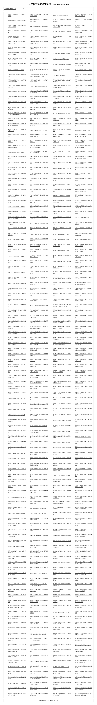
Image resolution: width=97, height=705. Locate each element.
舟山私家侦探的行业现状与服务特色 (17, 667)
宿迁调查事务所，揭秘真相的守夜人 (62, 420)
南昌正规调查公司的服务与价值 (16, 152)
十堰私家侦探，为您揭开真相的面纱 (62, 563)
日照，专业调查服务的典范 (82, 218)
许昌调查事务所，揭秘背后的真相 (61, 475)
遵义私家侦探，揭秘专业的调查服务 (17, 683)
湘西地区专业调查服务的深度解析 (61, 196)
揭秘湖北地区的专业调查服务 (82, 130)
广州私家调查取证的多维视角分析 (38, 86)
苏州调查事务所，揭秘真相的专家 (16, 415)
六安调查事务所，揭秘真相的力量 (16, 458)
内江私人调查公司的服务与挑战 (16, 256)
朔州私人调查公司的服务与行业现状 (62, 278)
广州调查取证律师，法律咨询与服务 (17, 92)
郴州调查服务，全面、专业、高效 (38, 130)
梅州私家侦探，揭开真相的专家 (38, 634)
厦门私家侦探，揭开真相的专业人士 (17, 497)
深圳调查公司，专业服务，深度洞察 (62, 31)
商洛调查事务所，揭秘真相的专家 (61, 431)
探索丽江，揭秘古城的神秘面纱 (83, 437)
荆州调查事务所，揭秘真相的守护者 (62, 448)
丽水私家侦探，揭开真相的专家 (61, 667)
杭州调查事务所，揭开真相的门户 (16, 398)
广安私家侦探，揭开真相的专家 (38, 513)
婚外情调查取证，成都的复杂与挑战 (17, 20)
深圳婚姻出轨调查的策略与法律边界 (62, 64)
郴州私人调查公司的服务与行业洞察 (17, 283)
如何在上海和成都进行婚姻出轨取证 (39, 26)
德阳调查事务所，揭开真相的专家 (16, 409)
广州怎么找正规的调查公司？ (60, 75)
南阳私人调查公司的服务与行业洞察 (39, 305)
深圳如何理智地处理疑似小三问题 (83, 70)
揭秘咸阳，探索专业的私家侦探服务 (39, 535)
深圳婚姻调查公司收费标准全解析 (61, 53)
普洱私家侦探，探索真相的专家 (16, 546)
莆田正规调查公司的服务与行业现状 (62, 113)
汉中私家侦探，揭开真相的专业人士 (62, 535)
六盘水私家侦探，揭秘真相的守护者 (62, 541)
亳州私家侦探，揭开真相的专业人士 (39, 574)
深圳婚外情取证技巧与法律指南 (61, 59)
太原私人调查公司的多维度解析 (83, 239)
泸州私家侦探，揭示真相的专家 (38, 508)
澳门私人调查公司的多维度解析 (61, 234)
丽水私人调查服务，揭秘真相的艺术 (62, 261)
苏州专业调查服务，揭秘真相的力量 (62, 168)
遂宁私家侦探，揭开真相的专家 (83, 645)
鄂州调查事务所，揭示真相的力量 (16, 453)
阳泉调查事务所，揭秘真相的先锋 (61, 442)
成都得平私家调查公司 (44, 700)
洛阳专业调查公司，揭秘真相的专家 (39, 223)
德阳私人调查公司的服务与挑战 (61, 250)
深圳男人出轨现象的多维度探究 (16, 70)
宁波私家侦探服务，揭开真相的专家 (39, 661)
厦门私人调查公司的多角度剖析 (16, 239)
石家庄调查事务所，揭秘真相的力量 (39, 404)
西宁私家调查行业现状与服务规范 (61, 612)
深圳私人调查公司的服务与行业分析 (39, 234)
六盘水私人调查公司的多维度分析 (16, 272)
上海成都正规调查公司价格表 (60, 15)
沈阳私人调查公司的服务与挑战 (61, 239)
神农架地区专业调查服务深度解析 (16, 207)
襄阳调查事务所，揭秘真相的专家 (38, 448)
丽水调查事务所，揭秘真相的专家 (38, 426)
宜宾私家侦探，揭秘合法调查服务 (16, 513)
